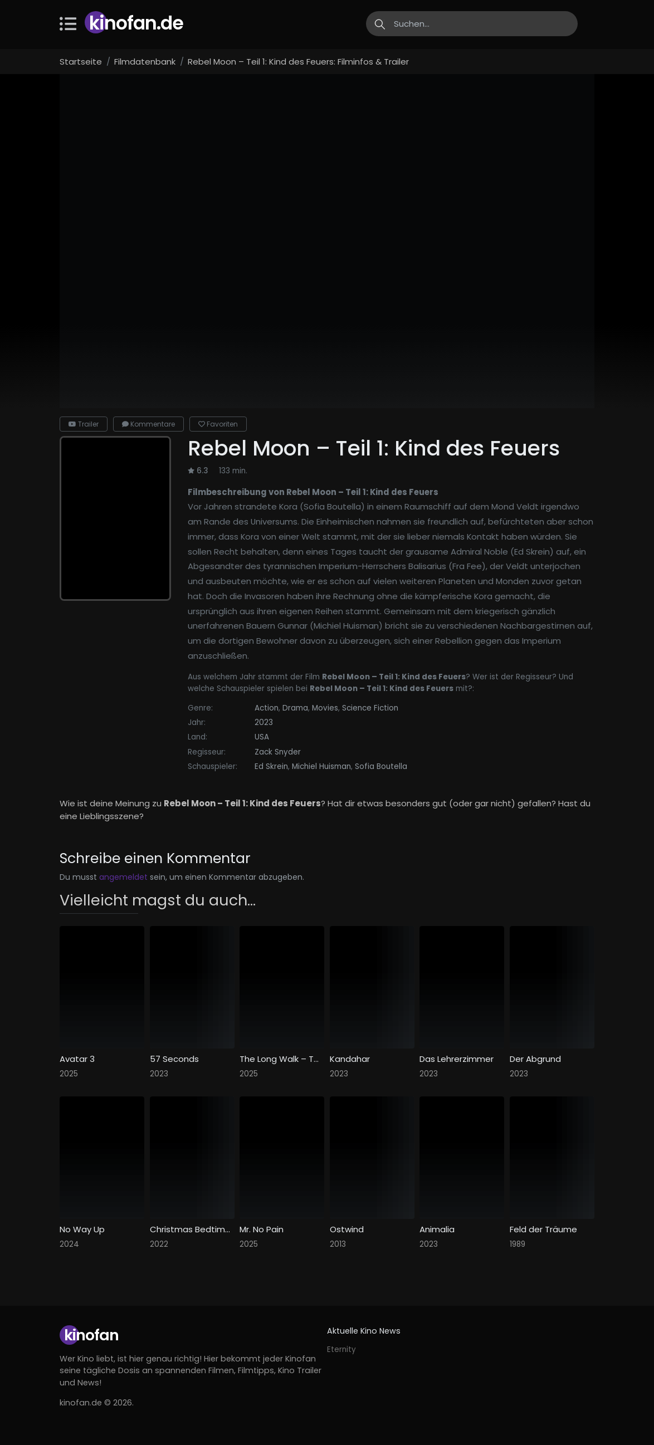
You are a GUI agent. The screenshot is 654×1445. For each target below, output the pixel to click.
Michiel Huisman (321, 766)
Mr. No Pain (262, 1229)
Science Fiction (370, 708)
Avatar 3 (77, 1059)
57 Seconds (174, 1059)
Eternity (341, 1349)
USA (262, 737)
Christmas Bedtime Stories (192, 1229)
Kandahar (350, 1059)
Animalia (437, 1229)
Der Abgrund (535, 1059)
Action (267, 708)
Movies (325, 708)
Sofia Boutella (381, 766)
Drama (295, 708)
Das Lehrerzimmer (456, 1059)
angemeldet (123, 877)
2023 (264, 722)
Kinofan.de (136, 23)
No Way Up (82, 1229)
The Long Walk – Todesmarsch (282, 1059)
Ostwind (347, 1229)
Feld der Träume (543, 1229)
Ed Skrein (271, 766)
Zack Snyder (278, 752)
